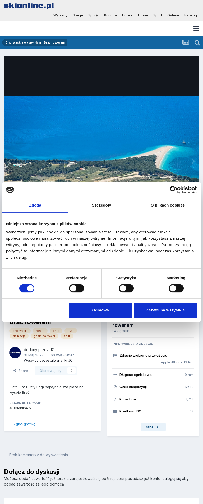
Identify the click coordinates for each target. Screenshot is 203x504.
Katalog (190, 15)
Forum (143, 15)
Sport (157, 15)
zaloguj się (172, 478)
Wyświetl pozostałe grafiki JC (48, 360)
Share (20, 370)
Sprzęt (93, 15)
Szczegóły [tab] (101, 205)
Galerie (173, 15)
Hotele (127, 15)
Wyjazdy (60, 15)
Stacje (78, 15)
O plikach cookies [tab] (168, 205)
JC (52, 349)
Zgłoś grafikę (24, 424)
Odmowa (100, 310)
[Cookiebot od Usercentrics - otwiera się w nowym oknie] (174, 190)
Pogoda (110, 15)
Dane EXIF (153, 427)
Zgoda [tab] (35, 205)
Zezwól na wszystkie (165, 310)
